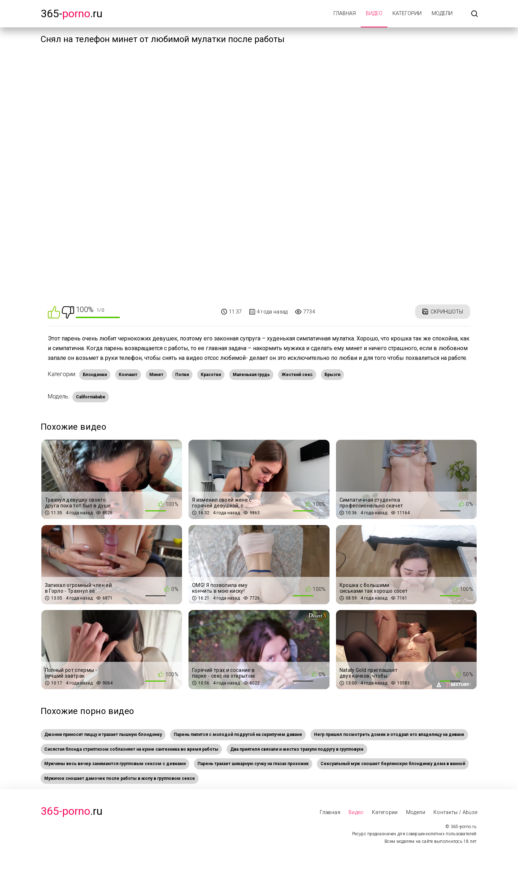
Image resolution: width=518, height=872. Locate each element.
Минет (156, 374)
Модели (442, 13)
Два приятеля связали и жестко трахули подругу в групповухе (297, 749)
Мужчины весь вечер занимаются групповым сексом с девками (115, 763)
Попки (182, 374)
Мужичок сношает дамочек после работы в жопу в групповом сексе (119, 778)
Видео (374, 13)
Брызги (332, 374)
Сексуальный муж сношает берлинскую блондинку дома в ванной (393, 763)
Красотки (211, 374)
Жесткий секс (297, 374)
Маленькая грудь (251, 374)
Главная (344, 13)
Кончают (128, 374)
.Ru (72, 811)
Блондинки (95, 374)
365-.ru (72, 13)
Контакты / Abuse (455, 812)
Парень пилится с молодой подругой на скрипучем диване (238, 734)
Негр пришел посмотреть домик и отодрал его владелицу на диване (389, 734)
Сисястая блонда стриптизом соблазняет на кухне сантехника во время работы (131, 749)
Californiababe (90, 396)
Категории (407, 13)
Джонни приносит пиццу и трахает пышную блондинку (103, 734)
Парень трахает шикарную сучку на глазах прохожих (253, 763)
